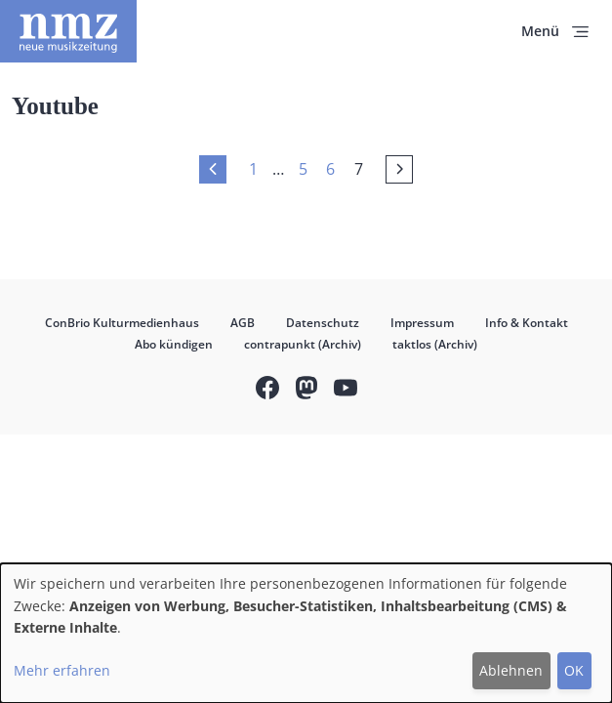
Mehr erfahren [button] (62, 670)
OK (574, 670)
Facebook (267, 390)
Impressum (422, 322)
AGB (242, 322)
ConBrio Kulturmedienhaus (122, 322)
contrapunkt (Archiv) (302, 344)
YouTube (345, 390)
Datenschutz (322, 322)
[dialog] (306, 633)
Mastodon (306, 390)
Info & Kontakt (526, 322)
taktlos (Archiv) (434, 344)
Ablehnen (511, 670)
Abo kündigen (174, 344)
